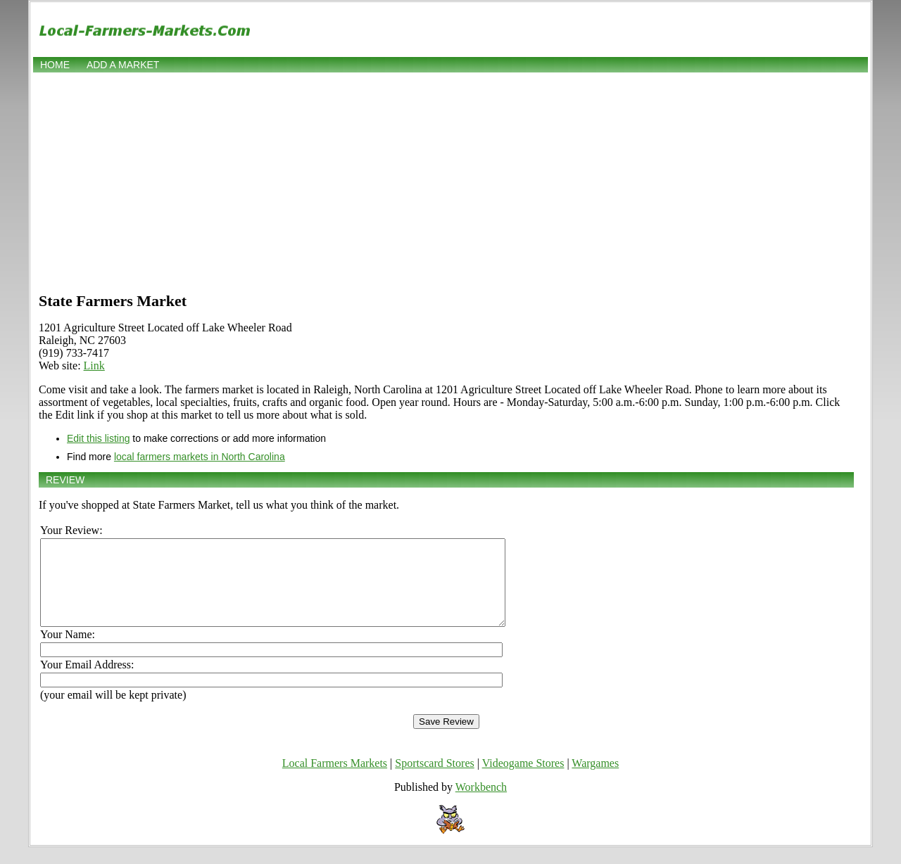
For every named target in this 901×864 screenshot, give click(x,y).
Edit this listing (98, 438)
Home (55, 64)
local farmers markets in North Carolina (199, 456)
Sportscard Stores (434, 780)
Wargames (595, 780)
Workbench (481, 804)
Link (94, 365)
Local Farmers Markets (334, 780)
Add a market (123, 64)
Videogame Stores (523, 780)
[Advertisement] (450, 180)
